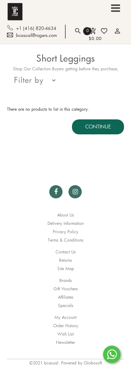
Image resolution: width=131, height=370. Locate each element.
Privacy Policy (65, 231)
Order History (65, 325)
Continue (98, 126)
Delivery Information (66, 223)
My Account (65, 317)
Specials (65, 305)
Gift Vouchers (65, 288)
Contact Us (66, 251)
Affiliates (65, 297)
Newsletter (65, 342)
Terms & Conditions (65, 240)
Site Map (65, 268)
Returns (65, 260)
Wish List (65, 334)
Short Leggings (65, 58)
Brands (65, 280)
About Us (65, 215)
